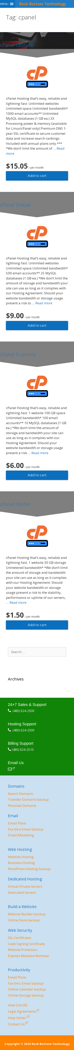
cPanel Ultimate (17, 45)
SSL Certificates (19, 937)
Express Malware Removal (28, 955)
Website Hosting (21, 857)
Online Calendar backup (27, 989)
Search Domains (20, 793)
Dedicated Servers (22, 892)
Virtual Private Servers (25, 886)
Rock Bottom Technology (42, 3)
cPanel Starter (15, 504)
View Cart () (17, 1005)
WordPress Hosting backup (29, 869)
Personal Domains (22, 805)
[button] (4, 4)
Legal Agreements (22, 1011)
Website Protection (22, 949)
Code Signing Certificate (26, 944)
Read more (43, 303)
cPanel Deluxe (15, 204)
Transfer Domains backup (28, 799)
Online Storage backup (26, 995)
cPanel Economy (18, 354)
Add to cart (37, 176)
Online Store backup (24, 920)
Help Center (17, 1018)
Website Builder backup (27, 914)
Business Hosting (21, 862)
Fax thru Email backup (25, 829)
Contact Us (16, 1024)
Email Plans (17, 823)
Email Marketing (21, 835)
